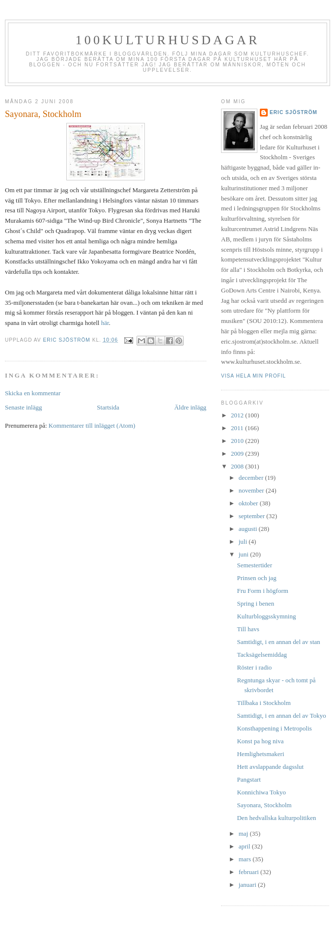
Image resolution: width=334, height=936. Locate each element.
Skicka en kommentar (32, 393)
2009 (238, 453)
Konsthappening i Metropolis (274, 728)
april (245, 846)
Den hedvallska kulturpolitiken (276, 817)
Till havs (248, 629)
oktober (249, 503)
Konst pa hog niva (260, 741)
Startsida (108, 407)
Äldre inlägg (190, 407)
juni (244, 554)
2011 (238, 428)
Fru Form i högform (262, 590)
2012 (238, 415)
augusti (249, 528)
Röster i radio (254, 667)
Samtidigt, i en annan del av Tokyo (281, 715)
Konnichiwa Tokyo (261, 792)
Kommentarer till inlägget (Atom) (92, 425)
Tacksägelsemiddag (262, 654)
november (252, 490)
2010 (238, 440)
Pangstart (248, 779)
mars (246, 859)
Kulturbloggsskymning (266, 616)
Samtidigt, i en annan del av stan (278, 641)
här (105, 322)
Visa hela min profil (253, 376)
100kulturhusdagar (168, 40)
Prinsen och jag (256, 578)
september (253, 516)
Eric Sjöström (293, 112)
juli (244, 541)
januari (248, 884)
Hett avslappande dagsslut (270, 766)
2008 (238, 466)
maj (244, 833)
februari (249, 872)
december (252, 477)
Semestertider (254, 565)
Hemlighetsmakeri (260, 754)
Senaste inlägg (23, 407)
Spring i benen (255, 603)
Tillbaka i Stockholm (263, 702)
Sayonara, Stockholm (264, 805)
